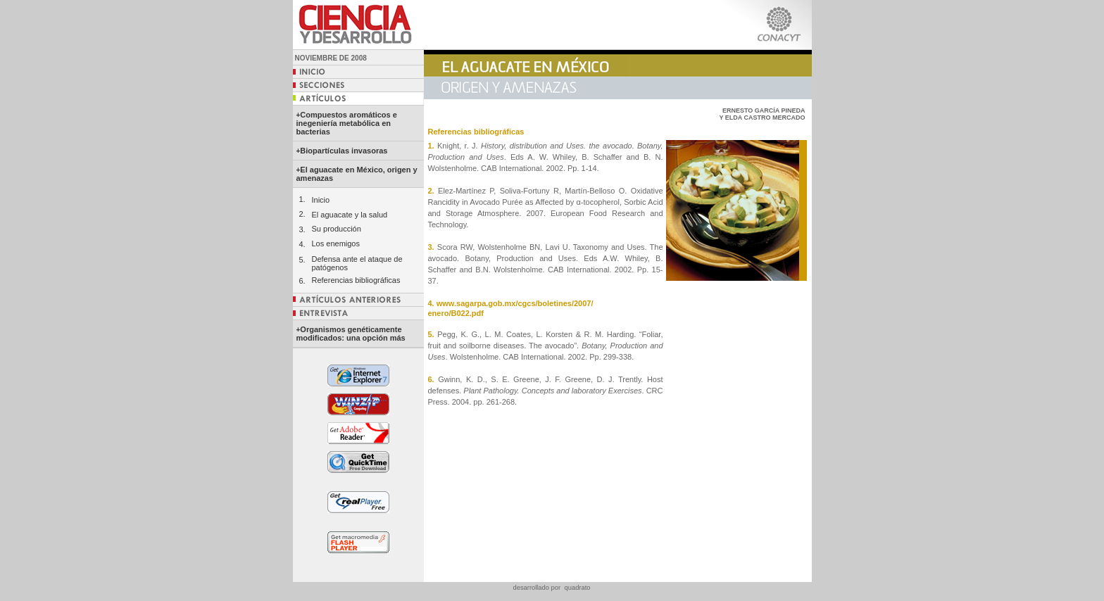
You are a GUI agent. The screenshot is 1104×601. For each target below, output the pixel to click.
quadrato (578, 587)
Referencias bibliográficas (356, 280)
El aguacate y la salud (350, 214)
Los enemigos (336, 243)
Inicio (321, 200)
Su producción (336, 228)
